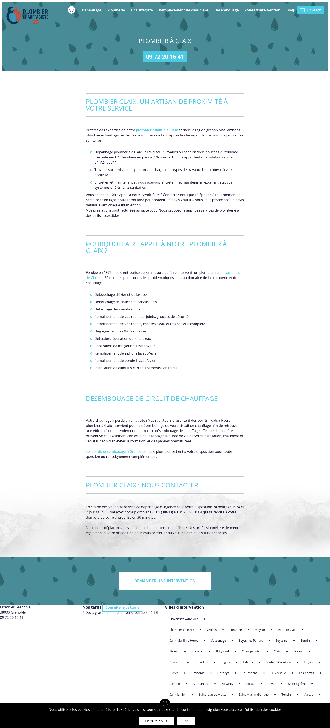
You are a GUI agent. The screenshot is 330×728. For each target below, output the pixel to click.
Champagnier (251, 651)
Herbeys (223, 673)
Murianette (201, 684)
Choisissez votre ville (183, 619)
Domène (175, 662)
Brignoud (222, 651)
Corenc (298, 651)
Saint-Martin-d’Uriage (254, 694)
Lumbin (174, 684)
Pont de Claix (287, 630)
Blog (290, 10)
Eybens (248, 662)
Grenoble (197, 673)
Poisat (250, 684)
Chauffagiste (142, 10)
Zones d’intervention (262, 10)
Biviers (174, 651)
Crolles (212, 630)
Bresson (197, 651)
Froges (308, 662)
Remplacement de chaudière (183, 10)
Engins (225, 662)
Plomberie (116, 10)
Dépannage (91, 10)
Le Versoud (278, 673)
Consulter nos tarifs (122, 607)
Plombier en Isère (181, 630)
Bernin (305, 640)
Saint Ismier (177, 694)
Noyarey (227, 684)
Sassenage (218, 640)
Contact (314, 10)
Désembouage (226, 10)
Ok (186, 721)
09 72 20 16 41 (165, 56)
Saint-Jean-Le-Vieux (212, 694)
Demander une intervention (165, 580)
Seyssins (282, 640)
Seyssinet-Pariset (251, 640)
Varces (308, 694)
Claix (277, 651)
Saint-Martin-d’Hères (183, 640)
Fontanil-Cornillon (278, 662)
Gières (173, 673)
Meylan (260, 630)
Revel (271, 684)
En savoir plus (156, 721)
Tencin (286, 694)
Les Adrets (306, 673)
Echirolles (201, 662)
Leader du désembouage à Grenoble (115, 451)
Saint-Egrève (297, 684)
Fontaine (235, 630)
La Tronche (250, 673)
